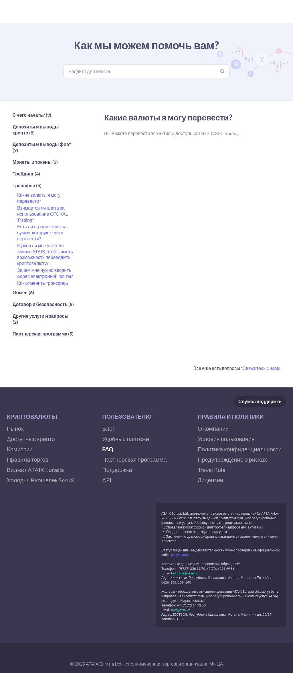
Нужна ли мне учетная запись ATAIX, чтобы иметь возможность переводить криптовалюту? (45, 254)
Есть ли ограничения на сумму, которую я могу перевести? (42, 232)
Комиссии (20, 449)
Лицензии (210, 480)
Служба (260, 402)
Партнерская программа (134, 459)
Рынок (15, 428)
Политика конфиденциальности (240, 449)
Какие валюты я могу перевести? (38, 198)
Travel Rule (211, 469)
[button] (43, 116)
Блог (108, 428)
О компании (213, 428)
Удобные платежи (125, 438)
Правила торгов (27, 459)
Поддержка (117, 469)
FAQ (107, 449)
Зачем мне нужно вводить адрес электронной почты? (45, 273)
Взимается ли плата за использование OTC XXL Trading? (42, 214)
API (106, 480)
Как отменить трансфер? (42, 283)
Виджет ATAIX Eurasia (35, 469)
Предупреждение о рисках (232, 459)
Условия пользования (226, 438)
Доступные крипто (31, 438)
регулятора (180, 555)
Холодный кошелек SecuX (40, 480)
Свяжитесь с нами (261, 368)
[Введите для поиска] (146, 71)
